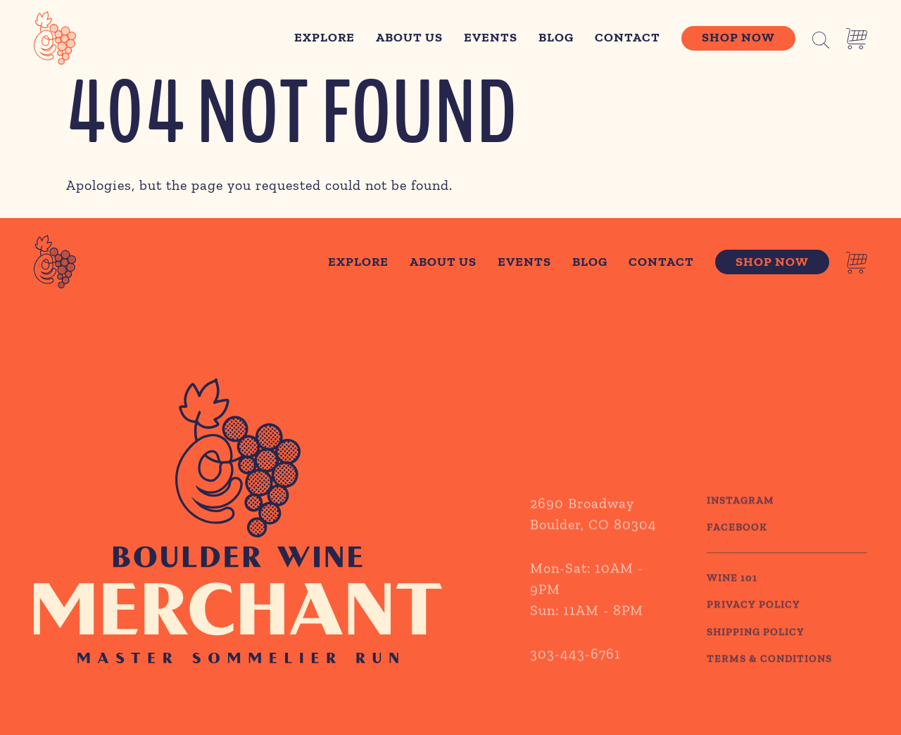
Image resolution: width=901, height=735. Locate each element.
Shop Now (738, 37)
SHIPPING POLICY (756, 656)
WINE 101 (732, 602)
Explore (324, 37)
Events (490, 37)
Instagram (740, 524)
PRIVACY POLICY (753, 629)
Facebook (737, 552)
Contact (627, 37)
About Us (409, 37)
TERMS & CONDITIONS (769, 683)
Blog (556, 37)
